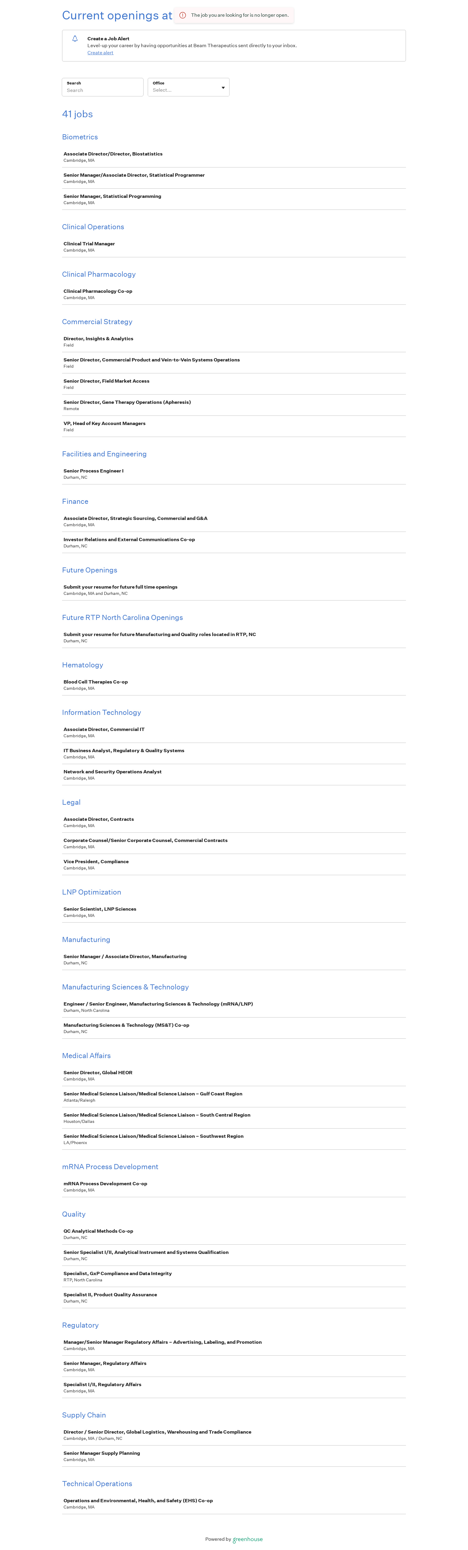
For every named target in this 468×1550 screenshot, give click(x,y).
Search (74, 83)
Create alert (100, 53)
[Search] (102, 91)
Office (158, 83)
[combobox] (153, 90)
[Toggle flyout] (223, 87)
